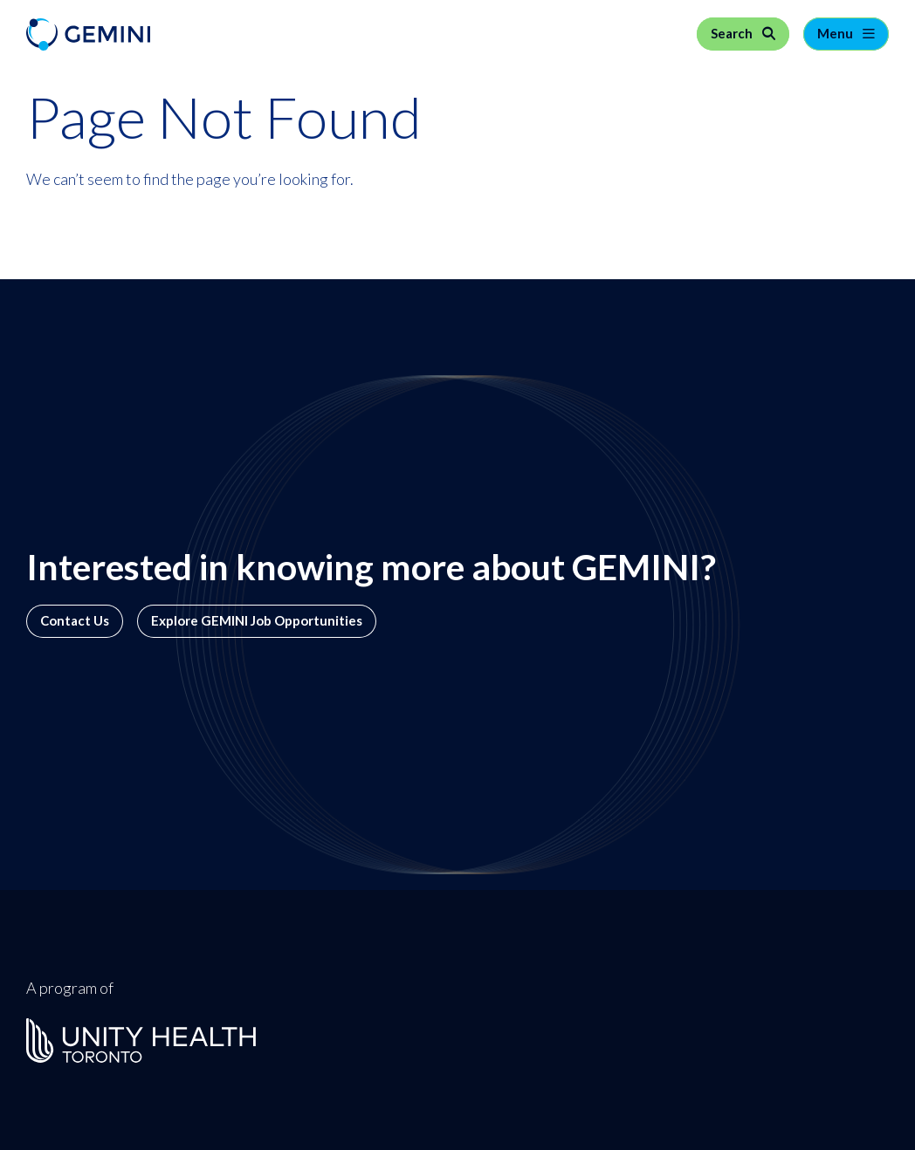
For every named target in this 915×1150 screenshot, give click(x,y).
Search (733, 33)
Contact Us (74, 620)
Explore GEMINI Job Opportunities (256, 620)
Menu (836, 33)
